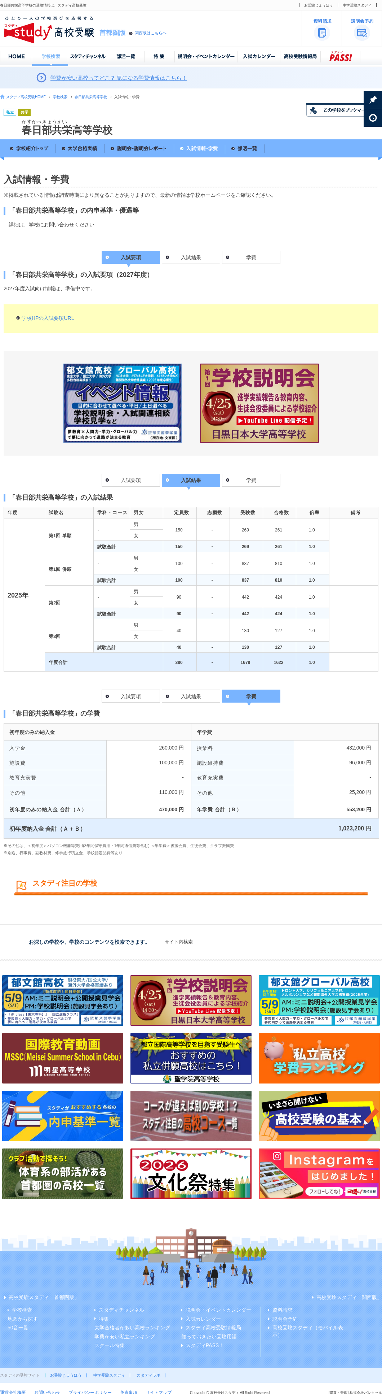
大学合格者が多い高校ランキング (132, 1327)
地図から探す (23, 1319)
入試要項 (131, 480)
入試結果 (191, 257)
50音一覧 (18, 1327)
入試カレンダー (203, 1319)
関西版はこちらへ (150, 33)
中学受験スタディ (357, 5)
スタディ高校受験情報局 (213, 1327)
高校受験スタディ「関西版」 (349, 1297)
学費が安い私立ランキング (124, 1336)
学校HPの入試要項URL (48, 318)
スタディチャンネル (121, 1310)
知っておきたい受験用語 (209, 1336)
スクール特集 (109, 1345)
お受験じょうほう (318, 5)
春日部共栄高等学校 (91, 97)
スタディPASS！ (205, 1345)
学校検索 (60, 97)
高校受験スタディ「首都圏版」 (44, 1297)
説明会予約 (285, 1319)
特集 (104, 1319)
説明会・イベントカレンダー (218, 1310)
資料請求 (282, 1310)
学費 (251, 257)
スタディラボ (148, 1375)
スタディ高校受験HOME (26, 97)
